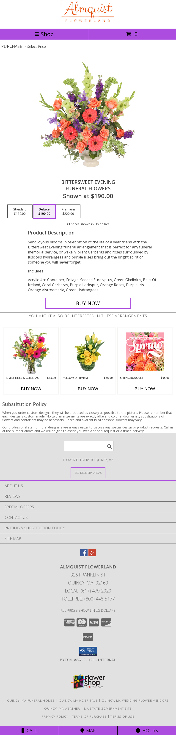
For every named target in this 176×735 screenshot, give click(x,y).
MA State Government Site (108, 708)
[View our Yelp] (92, 554)
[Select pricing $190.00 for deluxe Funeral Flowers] (44, 211)
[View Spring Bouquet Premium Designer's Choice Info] (145, 351)
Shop (44, 34)
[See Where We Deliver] (88, 472)
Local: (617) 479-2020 (88, 591)
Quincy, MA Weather (62, 708)
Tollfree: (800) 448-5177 (88, 599)
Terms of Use (122, 716)
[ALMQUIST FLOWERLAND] (88, 22)
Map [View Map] (88, 730)
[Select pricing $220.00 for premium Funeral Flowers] (68, 211)
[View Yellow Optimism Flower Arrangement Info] (88, 352)
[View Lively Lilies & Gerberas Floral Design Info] (31, 352)
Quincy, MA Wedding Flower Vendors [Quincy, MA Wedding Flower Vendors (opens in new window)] (135, 700)
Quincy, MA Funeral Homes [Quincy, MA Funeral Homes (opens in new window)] (31, 700)
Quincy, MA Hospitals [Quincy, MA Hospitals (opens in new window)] (78, 700)
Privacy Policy (55, 716)
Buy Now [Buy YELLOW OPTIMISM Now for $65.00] (88, 389)
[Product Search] (89, 446)
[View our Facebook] (84, 554)
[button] (88, 651)
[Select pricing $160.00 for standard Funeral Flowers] (20, 211)
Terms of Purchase (89, 716)
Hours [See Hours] (147, 730)
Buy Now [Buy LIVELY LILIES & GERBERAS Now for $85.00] (31, 389)
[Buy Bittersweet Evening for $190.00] (88, 303)
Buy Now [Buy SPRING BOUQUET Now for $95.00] (145, 389)
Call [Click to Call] (29, 730)
